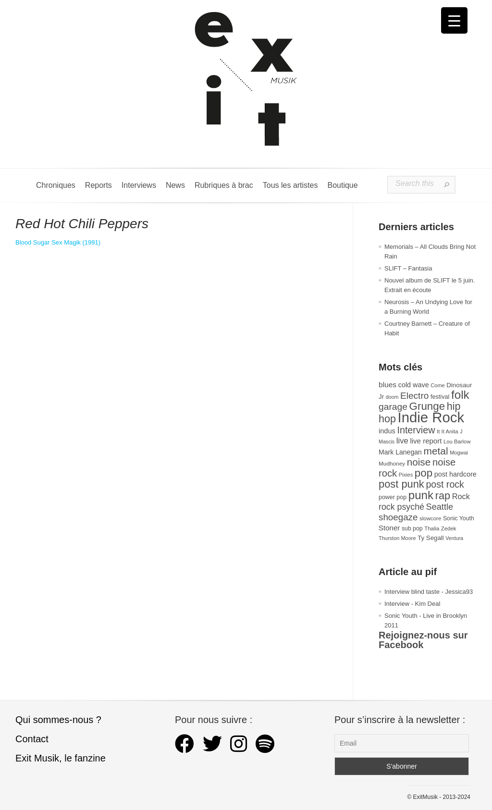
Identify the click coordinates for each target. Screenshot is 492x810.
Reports (98, 185)
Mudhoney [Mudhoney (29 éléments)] (392, 463)
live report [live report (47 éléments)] (426, 441)
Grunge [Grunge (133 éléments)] (427, 406)
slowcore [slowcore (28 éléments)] (430, 518)
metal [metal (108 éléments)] (436, 450)
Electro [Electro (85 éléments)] (414, 396)
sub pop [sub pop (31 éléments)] (412, 528)
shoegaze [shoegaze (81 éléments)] (398, 517)
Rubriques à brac (224, 185)
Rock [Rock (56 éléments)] (461, 496)
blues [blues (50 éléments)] (387, 384)
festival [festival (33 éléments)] (439, 396)
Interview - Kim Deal (412, 603)
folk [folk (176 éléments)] (460, 394)
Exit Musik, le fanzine (60, 758)
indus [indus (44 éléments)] (387, 431)
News (175, 185)
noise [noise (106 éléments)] (419, 461)
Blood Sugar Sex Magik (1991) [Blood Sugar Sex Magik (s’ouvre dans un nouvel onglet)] (57, 242)
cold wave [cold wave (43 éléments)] (413, 385)
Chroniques (55, 185)
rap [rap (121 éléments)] (442, 496)
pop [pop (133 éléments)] (423, 473)
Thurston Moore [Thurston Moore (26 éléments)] (397, 538)
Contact (32, 739)
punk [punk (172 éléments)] (420, 495)
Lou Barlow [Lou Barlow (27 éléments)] (457, 441)
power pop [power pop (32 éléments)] (392, 497)
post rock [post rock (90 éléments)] (445, 484)
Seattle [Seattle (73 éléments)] (439, 507)
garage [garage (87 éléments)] (393, 407)
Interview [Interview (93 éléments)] (416, 430)
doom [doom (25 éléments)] (392, 397)
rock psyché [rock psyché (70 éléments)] (401, 507)
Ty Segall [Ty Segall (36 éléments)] (431, 537)
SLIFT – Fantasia (408, 268)
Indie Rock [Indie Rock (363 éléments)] (431, 417)
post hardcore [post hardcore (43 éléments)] (455, 474)
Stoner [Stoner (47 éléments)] (389, 528)
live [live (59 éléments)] (402, 440)
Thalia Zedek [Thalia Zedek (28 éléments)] (440, 528)
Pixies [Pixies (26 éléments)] (406, 475)
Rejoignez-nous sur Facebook (423, 640)
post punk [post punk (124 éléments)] (401, 484)
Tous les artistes (290, 185)
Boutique (342, 185)
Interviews (139, 185)
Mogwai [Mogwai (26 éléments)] (459, 452)
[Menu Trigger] (454, 20)
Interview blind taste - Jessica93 (428, 591)
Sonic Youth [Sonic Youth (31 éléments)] (458, 518)
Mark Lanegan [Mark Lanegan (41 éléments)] (400, 452)
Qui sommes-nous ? (58, 719)
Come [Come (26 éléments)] (437, 385)
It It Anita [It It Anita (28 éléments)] (447, 431)
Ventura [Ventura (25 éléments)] (454, 538)
